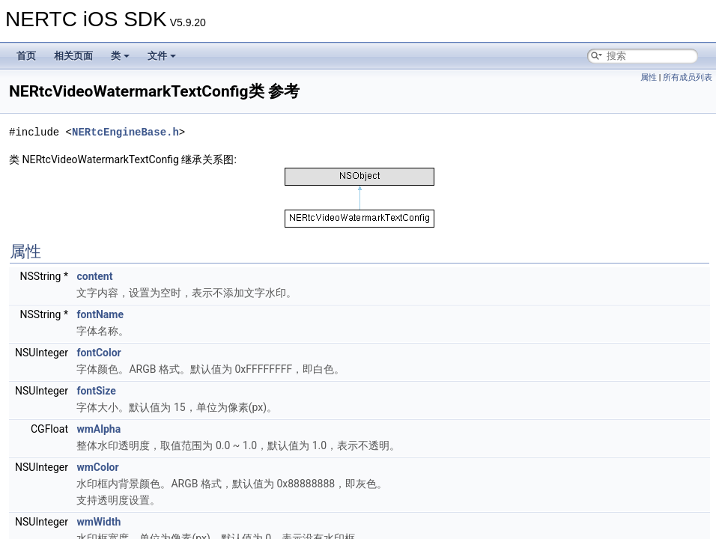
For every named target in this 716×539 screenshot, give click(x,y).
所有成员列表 (687, 77)
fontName (100, 314)
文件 (162, 55)
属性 (648, 77)
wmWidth (98, 522)
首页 (26, 55)
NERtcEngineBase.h (125, 132)
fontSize (95, 391)
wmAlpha (98, 429)
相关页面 (73, 55)
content (94, 276)
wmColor (97, 467)
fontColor (98, 353)
